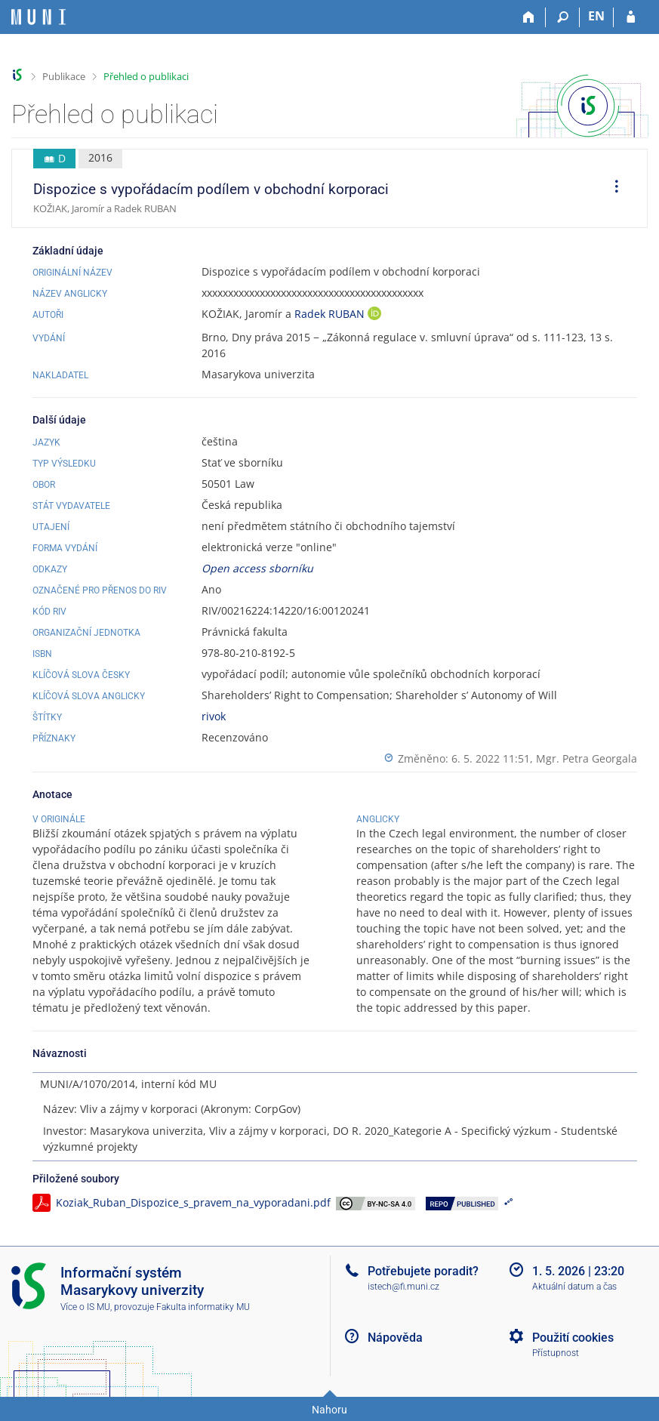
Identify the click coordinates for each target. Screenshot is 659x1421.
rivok (214, 716)
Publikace (63, 76)
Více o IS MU (85, 1307)
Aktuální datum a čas (574, 1286)
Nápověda (395, 1337)
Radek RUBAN (331, 314)
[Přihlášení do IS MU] (631, 17)
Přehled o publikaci (146, 76)
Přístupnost (555, 1353)
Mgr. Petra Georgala (586, 758)
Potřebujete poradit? (423, 1271)
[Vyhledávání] (563, 17)
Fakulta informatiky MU (203, 1307)
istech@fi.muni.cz (403, 1286)
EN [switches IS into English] (596, 16)
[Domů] (529, 17)
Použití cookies (573, 1337)
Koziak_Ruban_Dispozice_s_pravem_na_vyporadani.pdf (193, 1202)
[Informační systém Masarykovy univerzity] (38, 17)
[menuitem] (611, 189)
